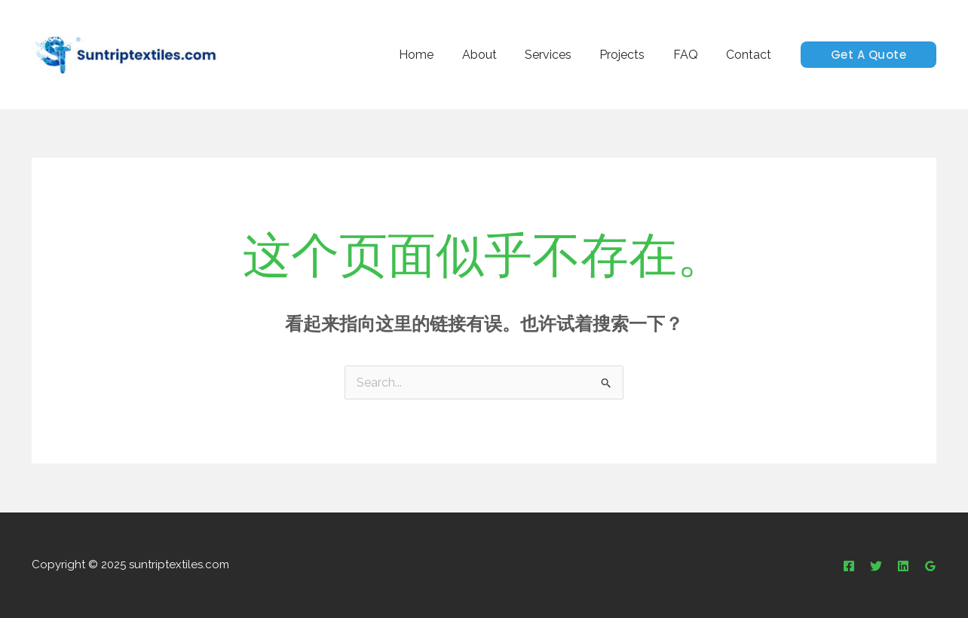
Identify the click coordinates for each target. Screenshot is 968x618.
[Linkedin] (903, 566)
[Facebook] (849, 566)
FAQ (691, 54)
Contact (750, 54)
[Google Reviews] (930, 566)
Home (438, 54)
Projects (632, 54)
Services (562, 54)
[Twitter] (876, 566)
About (497, 54)
